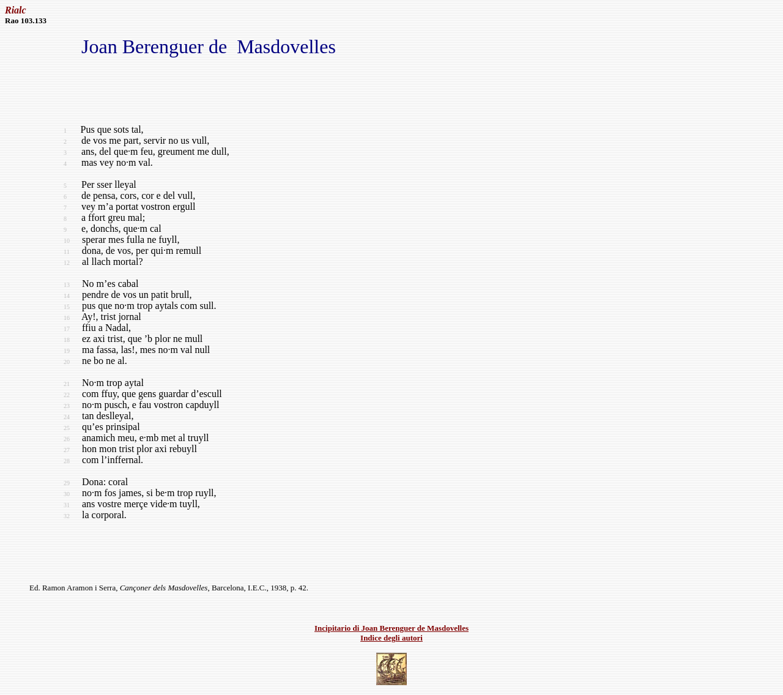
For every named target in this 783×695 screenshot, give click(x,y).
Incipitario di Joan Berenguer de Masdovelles (391, 628)
